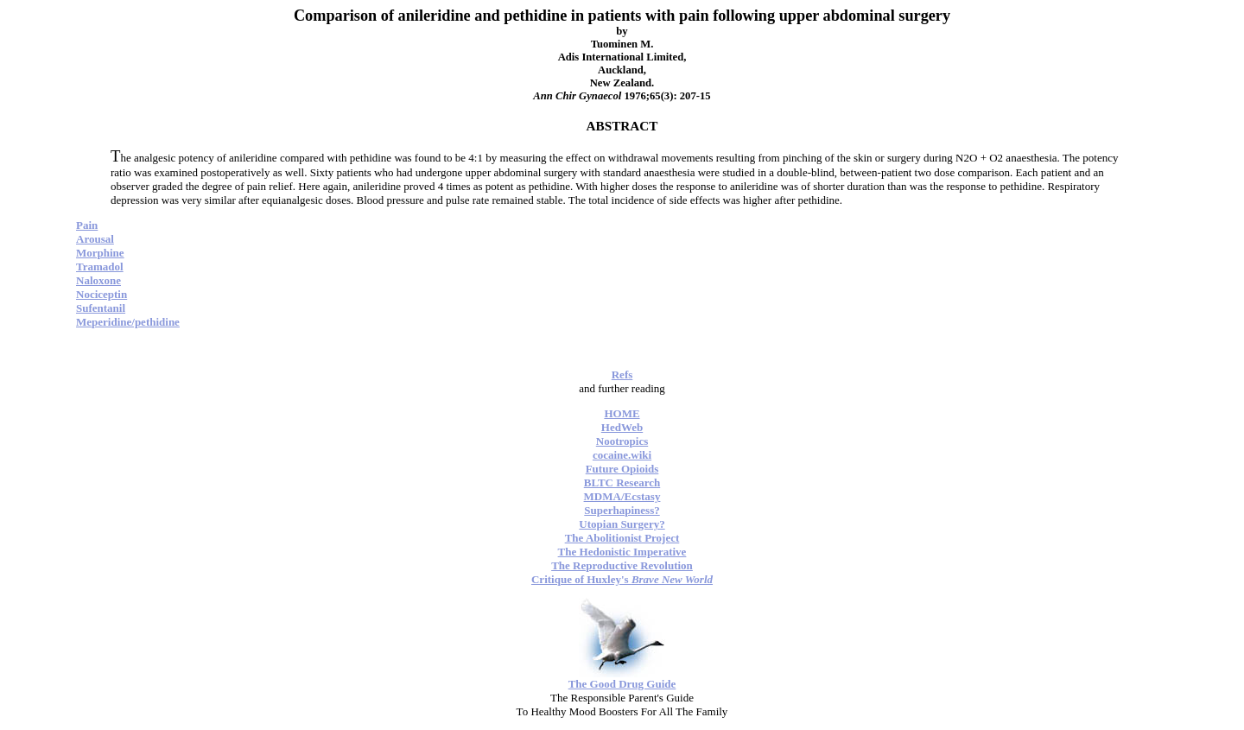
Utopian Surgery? (621, 523)
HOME (621, 413)
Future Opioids (622, 468)
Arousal (95, 238)
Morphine (100, 252)
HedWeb (622, 427)
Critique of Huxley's (622, 579)
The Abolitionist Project (622, 537)
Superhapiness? (621, 510)
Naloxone (98, 280)
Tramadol (100, 266)
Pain (87, 225)
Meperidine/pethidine (128, 321)
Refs (622, 374)
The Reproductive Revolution (622, 565)
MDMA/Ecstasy (622, 496)
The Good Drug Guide (622, 683)
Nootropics (622, 441)
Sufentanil (100, 308)
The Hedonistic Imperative (622, 551)
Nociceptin (101, 294)
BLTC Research (622, 482)
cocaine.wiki (622, 454)
